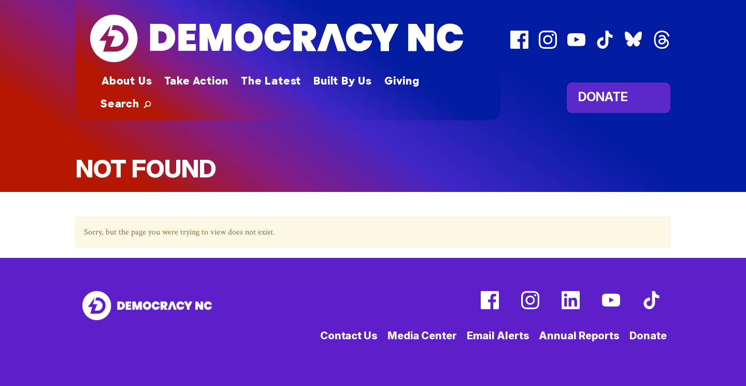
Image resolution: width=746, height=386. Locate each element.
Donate (603, 96)
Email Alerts (498, 335)
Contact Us (349, 335)
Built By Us (342, 81)
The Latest (271, 81)
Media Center (422, 335)
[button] (125, 103)
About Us (127, 81)
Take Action (196, 81)
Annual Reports (579, 335)
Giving (402, 81)
